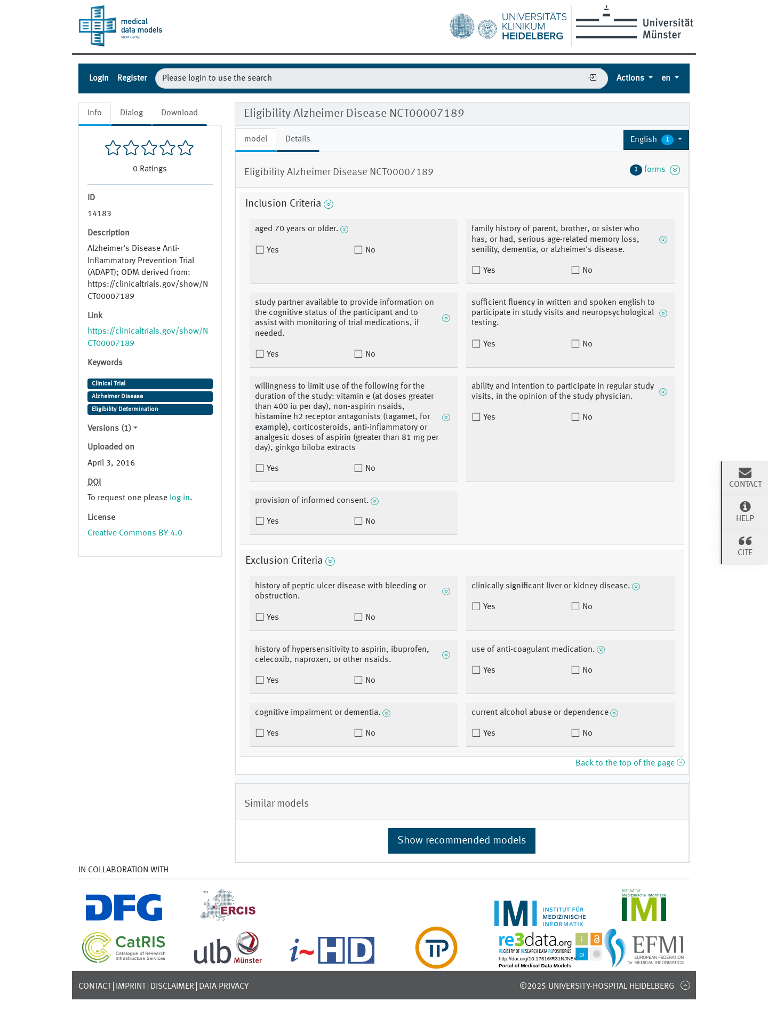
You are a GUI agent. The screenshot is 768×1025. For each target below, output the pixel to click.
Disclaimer (172, 986)
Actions (631, 78)
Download (179, 113)
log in (180, 498)
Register (132, 78)
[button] (656, 140)
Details (297, 139)
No (369, 250)
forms (655, 170)
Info (94, 113)
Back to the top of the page (629, 763)
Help (745, 511)
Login (99, 78)
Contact (94, 986)
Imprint (131, 986)
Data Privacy (224, 986)
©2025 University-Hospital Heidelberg (596, 986)
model (255, 139)
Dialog (131, 113)
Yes (272, 250)
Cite (745, 545)
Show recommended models (461, 840)
